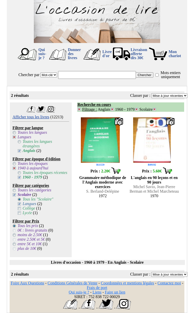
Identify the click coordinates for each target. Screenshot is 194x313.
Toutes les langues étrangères (37, 143)
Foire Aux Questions (27, 283)
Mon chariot (175, 54)
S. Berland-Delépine (102, 191)
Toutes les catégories (34, 190)
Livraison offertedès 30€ (139, 54)
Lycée (27, 213)
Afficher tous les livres (30, 117)
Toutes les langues (32, 132)
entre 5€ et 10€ (29, 244)
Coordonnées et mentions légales (127, 283)
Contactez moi (169, 283)
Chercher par (28, 75)
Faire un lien (115, 292)
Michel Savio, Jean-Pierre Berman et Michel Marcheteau (154, 189)
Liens (97, 292)
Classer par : (140, 95)
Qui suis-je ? (42, 54)
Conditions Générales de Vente (72, 283)
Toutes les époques (32, 163)
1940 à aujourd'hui (32, 168)
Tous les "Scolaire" (37, 199)
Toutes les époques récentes (44, 172)
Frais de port (97, 287)
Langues (24, 137)
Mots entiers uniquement (170, 75)
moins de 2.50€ (29, 235)
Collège (28, 208)
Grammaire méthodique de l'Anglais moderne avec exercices (102, 182)
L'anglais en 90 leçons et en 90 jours (154, 179)
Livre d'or (107, 54)
